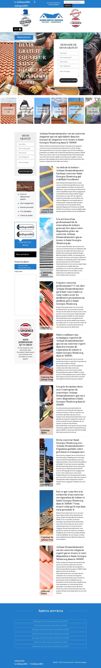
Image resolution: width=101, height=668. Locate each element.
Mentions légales (80, 662)
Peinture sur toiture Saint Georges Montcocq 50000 (50, 642)
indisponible (22, 2)
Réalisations (24, 37)
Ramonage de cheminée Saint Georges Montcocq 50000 (50, 638)
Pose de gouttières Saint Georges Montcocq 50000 (50, 625)
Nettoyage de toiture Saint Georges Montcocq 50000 (50, 621)
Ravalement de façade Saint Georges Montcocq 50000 (51, 646)
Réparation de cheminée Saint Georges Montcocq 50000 (50, 629)
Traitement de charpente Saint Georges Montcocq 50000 (50, 634)
